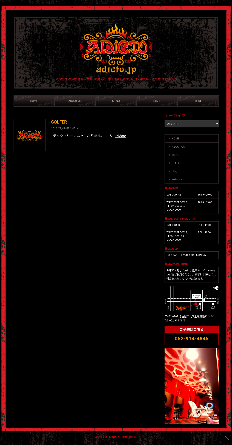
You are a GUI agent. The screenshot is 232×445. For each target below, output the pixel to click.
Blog (198, 100)
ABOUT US (75, 100)
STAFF (157, 100)
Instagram (178, 179)
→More (120, 136)
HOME (34, 100)
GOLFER (59, 122)
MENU (116, 100)
